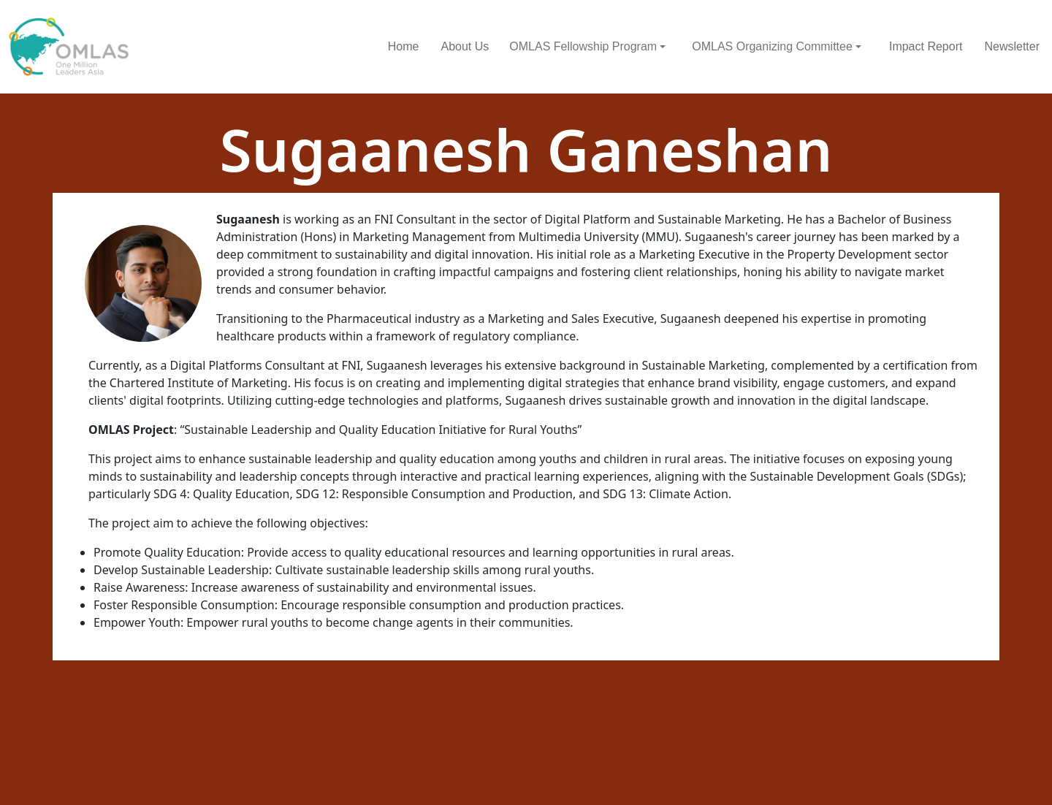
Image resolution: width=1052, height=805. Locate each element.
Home (403, 46)
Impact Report (925, 46)
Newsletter (1012, 46)
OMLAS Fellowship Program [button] (583, 46)
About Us (465, 46)
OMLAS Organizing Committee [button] (772, 46)
